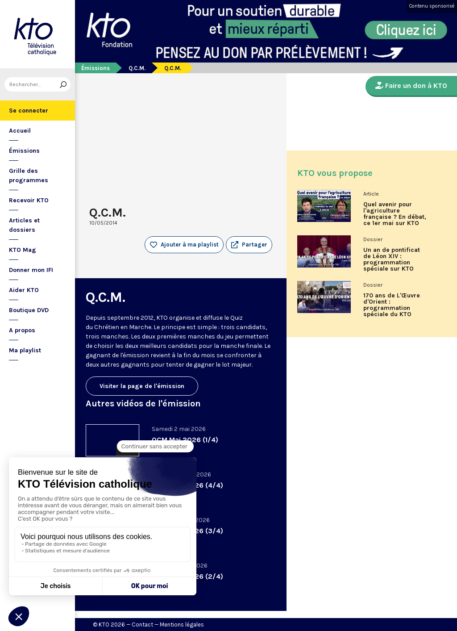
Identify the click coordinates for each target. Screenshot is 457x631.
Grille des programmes (28, 175)
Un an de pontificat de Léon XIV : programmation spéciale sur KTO (391, 259)
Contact (142, 624)
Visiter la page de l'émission (142, 386)
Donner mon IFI (31, 270)
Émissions (24, 151)
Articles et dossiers (24, 225)
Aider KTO (24, 290)
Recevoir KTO (29, 200)
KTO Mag (22, 250)
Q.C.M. (137, 68)
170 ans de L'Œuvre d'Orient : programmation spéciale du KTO (391, 305)
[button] (249, 244)
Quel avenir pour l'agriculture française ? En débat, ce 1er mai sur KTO (394, 213)
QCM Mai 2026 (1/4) (185, 439)
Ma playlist (25, 350)
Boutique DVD (29, 310)
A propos (22, 330)
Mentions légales (182, 624)
